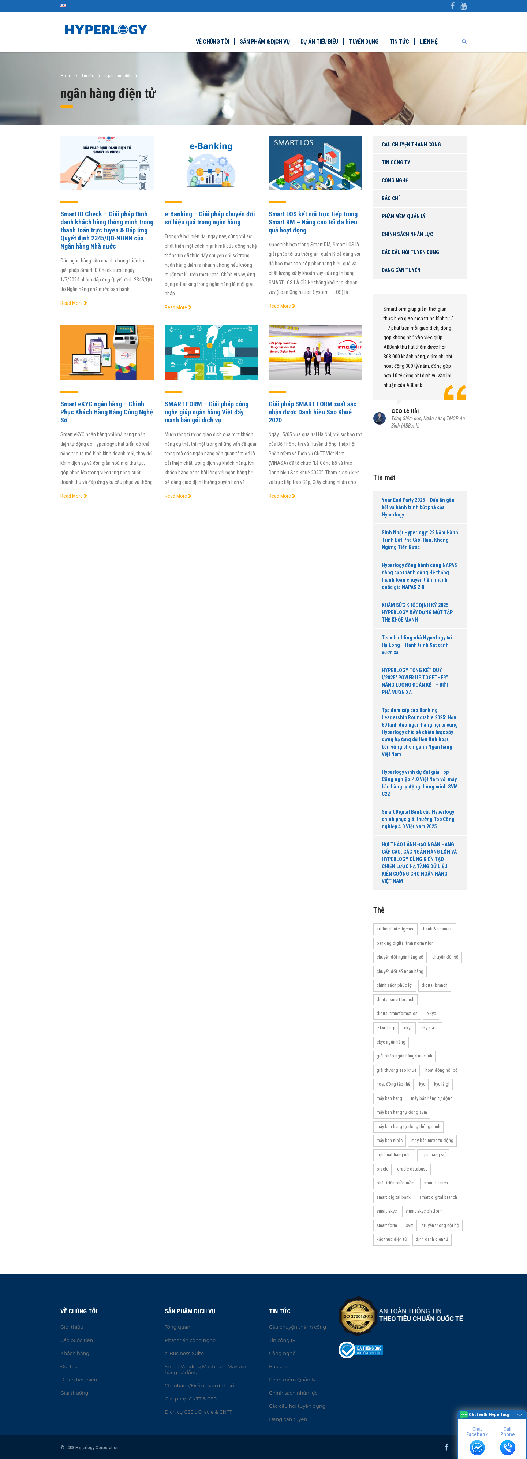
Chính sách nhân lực (407, 234)
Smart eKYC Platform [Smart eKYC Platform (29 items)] (424, 1211)
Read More (73, 303)
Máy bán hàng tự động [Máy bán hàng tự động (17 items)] (432, 1098)
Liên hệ (428, 41)
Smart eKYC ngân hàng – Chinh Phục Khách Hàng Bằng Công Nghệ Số (106, 412)
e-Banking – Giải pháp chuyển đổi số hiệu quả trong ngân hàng (210, 218)
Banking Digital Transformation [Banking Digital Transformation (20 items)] (405, 943)
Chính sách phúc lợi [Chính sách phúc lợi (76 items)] (395, 985)
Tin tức (399, 41)
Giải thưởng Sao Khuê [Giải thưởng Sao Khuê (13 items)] (396, 1070)
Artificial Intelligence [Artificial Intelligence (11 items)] (395, 929)
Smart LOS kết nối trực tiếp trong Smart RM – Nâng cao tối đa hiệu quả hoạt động (313, 222)
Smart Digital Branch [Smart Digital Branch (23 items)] (438, 1197)
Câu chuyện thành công (411, 145)
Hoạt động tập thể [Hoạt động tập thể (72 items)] (393, 1084)
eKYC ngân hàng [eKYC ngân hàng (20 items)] (391, 1042)
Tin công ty (396, 162)
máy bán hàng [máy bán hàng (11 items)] (389, 1098)
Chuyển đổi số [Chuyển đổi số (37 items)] (445, 957)
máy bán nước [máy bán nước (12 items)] (390, 1140)
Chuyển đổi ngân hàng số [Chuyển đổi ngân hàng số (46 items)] (400, 957)
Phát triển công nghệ (190, 1340)
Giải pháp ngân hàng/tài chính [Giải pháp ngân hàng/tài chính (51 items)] (404, 1056)
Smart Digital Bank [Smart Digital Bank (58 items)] (394, 1197)
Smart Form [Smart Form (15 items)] (387, 1225)
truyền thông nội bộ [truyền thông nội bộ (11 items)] (440, 1225)
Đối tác (68, 1366)
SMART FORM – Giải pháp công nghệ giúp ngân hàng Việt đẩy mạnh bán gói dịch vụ (206, 412)
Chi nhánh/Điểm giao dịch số (199, 1385)
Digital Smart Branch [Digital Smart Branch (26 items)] (395, 999)
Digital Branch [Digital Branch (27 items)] (435, 985)
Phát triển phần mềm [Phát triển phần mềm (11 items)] (396, 1183)
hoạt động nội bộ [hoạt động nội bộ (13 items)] (441, 1070)
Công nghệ (395, 180)
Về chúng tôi (212, 41)
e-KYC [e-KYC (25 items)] (431, 1013)
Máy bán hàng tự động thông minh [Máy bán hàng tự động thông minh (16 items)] (408, 1126)
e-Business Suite (184, 1353)
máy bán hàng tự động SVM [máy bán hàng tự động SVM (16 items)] (402, 1112)
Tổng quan (177, 1327)
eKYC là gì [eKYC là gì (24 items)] (430, 1027)
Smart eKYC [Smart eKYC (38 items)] (387, 1211)
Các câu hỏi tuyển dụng (410, 252)
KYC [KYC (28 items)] (422, 1084)
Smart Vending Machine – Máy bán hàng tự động (206, 1369)
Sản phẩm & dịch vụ (264, 41)
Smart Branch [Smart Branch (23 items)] (435, 1183)
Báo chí (391, 198)
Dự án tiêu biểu (319, 41)
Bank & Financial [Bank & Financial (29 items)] (438, 929)
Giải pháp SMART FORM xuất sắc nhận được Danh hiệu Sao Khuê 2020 (312, 412)
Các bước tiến (76, 1340)
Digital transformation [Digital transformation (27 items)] (397, 1013)
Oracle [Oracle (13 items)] (382, 1169)
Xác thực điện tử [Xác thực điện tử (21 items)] (392, 1239)
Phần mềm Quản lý (404, 216)
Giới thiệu (71, 1327)
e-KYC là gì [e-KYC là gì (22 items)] (386, 1027)
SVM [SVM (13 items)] (410, 1225)
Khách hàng (74, 1353)
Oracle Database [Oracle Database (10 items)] (412, 1169)
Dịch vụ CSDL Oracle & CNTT (198, 1412)
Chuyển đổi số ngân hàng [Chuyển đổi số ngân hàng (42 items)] (400, 971)
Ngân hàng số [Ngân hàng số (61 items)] (433, 1154)
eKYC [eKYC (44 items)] (408, 1027)
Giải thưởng (74, 1393)
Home (65, 75)
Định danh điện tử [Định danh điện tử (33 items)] (432, 1239)
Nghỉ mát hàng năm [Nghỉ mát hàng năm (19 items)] (394, 1154)
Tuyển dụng (363, 41)
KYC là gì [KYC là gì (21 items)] (441, 1084)
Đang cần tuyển (401, 270)
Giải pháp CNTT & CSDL (192, 1399)
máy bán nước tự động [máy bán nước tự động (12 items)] (432, 1140)
